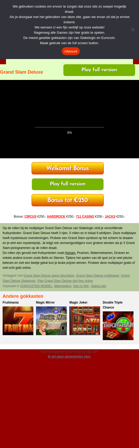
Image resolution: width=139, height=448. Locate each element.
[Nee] (132, 29)
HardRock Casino (67, 169)
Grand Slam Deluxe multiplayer (97, 275)
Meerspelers (62, 286)
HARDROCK (56, 216)
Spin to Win (81, 286)
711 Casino (68, 201)
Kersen (70, 253)
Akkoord (70, 51)
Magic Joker (78, 302)
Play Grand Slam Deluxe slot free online (65, 281)
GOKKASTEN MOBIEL (36, 286)
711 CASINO (85, 216)
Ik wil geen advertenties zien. (69, 356)
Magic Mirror (45, 302)
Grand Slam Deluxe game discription (48, 275)
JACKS (110, 216)
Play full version (99, 70)
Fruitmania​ (11, 302)
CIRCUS (31, 216)
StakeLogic (98, 286)
